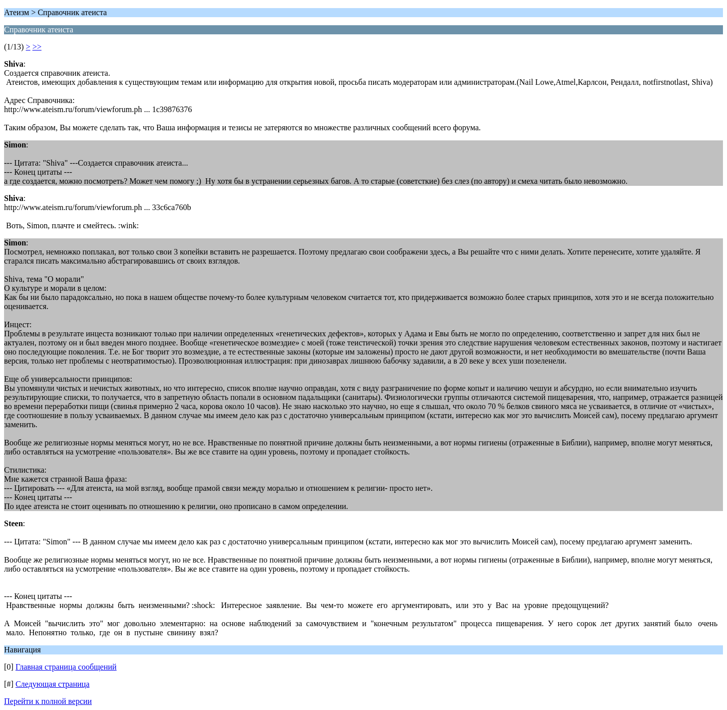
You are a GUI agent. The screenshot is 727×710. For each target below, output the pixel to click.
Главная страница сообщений (66, 667)
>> (36, 46)
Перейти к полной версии (48, 701)
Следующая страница (53, 684)
